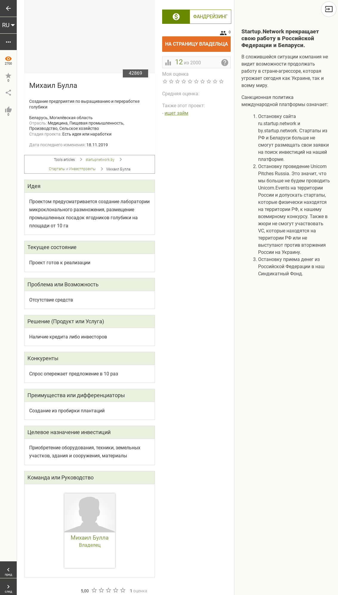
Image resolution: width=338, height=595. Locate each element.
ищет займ (176, 113)
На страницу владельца (198, 41)
